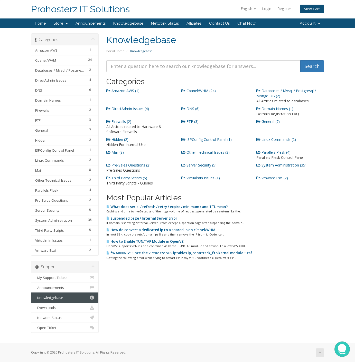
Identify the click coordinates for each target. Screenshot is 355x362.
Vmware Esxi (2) (272, 177)
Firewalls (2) (118, 121)
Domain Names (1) (274, 108)
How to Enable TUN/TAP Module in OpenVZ (145, 241)
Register (284, 8)
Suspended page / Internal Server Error (141, 218)
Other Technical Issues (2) (205, 152)
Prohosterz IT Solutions (80, 9)
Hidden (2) (117, 139)
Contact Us (219, 23)
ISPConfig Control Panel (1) (206, 139)
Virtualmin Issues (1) (200, 177)
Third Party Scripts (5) (126, 177)
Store (60, 23)
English (248, 8)
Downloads (65, 308)
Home (40, 23)
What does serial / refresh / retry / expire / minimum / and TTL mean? (167, 206)
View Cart (312, 8)
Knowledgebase (128, 23)
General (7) (268, 121)
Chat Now (246, 23)
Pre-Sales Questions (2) (128, 165)
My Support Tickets (65, 278)
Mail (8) (115, 152)
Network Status (165, 23)
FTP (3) (190, 121)
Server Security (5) (199, 165)
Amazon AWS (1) (122, 90)
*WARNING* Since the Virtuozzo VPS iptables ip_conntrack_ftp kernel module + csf (179, 253)
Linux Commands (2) (276, 139)
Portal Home (115, 51)
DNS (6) (190, 108)
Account (310, 23)
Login (266, 8)
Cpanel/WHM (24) (198, 90)
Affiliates (193, 23)
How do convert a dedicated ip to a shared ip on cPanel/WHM (160, 230)
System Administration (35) (281, 165)
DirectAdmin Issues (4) (127, 108)
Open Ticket (65, 328)
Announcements (91, 23)
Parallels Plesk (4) (273, 152)
